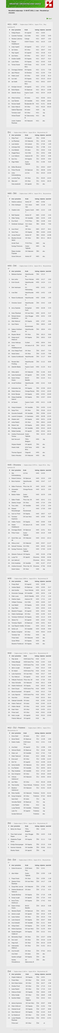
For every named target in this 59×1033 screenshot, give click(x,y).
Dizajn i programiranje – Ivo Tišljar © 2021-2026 (29, 1030)
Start (49, 19)
